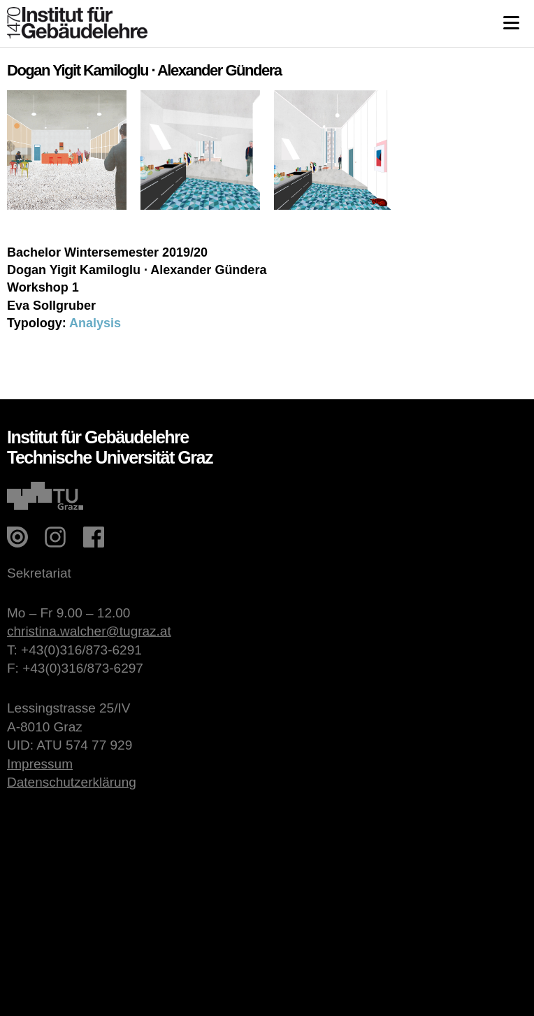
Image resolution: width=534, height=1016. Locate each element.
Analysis (95, 323)
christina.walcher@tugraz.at (89, 631)
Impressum (40, 764)
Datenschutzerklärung (71, 782)
